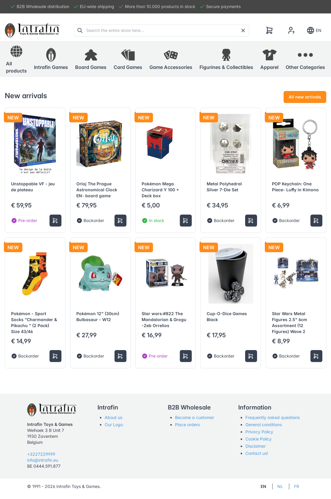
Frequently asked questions (272, 417)
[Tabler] (32, 30)
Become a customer (194, 417)
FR (296, 486)
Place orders (187, 424)
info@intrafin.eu (42, 460)
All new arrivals (305, 96)
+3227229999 (41, 454)
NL (280, 486)
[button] (51, 59)
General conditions (263, 424)
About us (113, 417)
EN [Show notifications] (313, 30)
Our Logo (114, 424)
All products (16, 59)
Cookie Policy (258, 438)
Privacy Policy (259, 431)
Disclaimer (255, 446)
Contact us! (256, 453)
